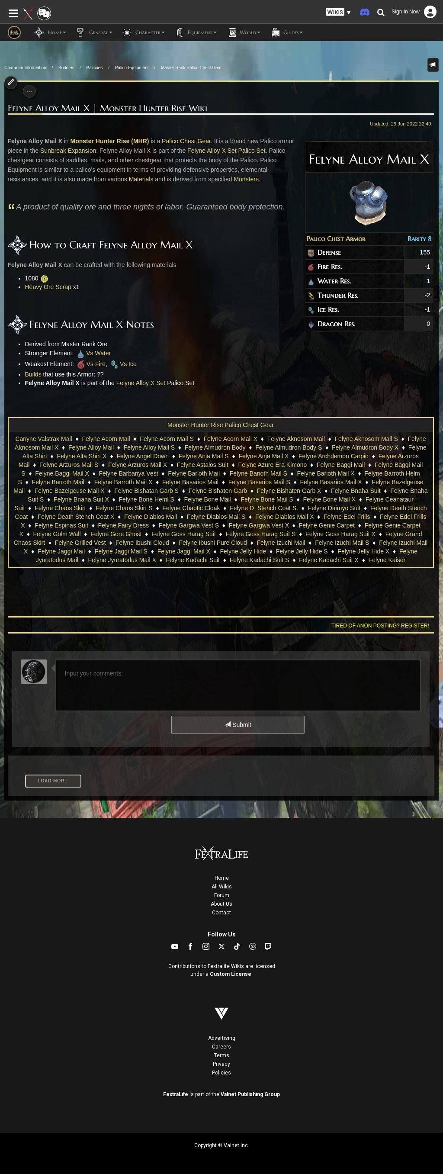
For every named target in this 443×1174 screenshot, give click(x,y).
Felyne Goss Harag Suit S (261, 534)
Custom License (230, 974)
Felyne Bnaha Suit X (81, 499)
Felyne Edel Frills (347, 516)
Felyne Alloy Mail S (149, 447)
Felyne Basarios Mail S (259, 482)
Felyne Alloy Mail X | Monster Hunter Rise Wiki (107, 108)
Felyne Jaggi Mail (61, 551)
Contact (221, 913)
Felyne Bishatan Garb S (146, 490)
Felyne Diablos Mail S (216, 516)
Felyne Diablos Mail (150, 516)
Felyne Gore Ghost (115, 534)
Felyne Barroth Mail (58, 482)
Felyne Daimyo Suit (334, 508)
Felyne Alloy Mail (91, 447)
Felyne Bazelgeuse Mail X (70, 490)
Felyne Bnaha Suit (355, 490)
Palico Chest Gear (186, 141)
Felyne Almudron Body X (365, 447)
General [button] (93, 32)
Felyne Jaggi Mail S (121, 551)
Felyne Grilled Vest (80, 542)
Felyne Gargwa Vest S (189, 525)
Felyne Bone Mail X (329, 499)
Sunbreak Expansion (68, 150)
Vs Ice (123, 363)
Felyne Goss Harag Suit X (340, 534)
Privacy (221, 1064)
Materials (141, 179)
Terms (221, 1055)
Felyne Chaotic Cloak (191, 508)
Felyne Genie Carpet (327, 525)
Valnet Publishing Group (250, 1094)
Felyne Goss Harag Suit (183, 534)
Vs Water (93, 353)
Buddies (66, 67)
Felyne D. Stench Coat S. (264, 508)
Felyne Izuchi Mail (281, 542)
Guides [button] (286, 32)
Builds (33, 374)
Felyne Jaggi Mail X (183, 551)
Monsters (246, 179)
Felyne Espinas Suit (61, 525)
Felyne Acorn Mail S (167, 438)
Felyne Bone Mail (207, 499)
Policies (221, 1073)
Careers (221, 1047)
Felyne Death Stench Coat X (76, 516)
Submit (238, 724)
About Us (221, 904)
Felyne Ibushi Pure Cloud (213, 542)
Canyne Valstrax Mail (43, 438)
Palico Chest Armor (336, 239)
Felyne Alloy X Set (212, 150)
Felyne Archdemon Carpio (334, 456)
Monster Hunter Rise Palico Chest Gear (220, 424)
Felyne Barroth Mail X (123, 482)
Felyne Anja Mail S (204, 456)
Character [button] (143, 32)
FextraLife (175, 1094)
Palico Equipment (132, 67)
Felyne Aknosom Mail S (366, 438)
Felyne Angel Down (142, 456)
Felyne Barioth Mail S (258, 473)
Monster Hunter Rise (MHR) (109, 141)
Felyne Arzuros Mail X (137, 464)
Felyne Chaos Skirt (60, 508)
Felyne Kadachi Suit (193, 559)
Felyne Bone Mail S (267, 499)
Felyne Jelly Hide (243, 551)
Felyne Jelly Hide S (302, 551)
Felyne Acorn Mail (106, 438)
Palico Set (252, 150)
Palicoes (95, 67)
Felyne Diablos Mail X (284, 516)
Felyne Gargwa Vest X (259, 525)
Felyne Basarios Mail (190, 482)
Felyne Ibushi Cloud (142, 542)
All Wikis (222, 887)
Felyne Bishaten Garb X (289, 490)
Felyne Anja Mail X (263, 456)
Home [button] (50, 32)
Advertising (221, 1038)
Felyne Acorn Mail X (231, 438)
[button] (338, 12)
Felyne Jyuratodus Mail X (122, 559)
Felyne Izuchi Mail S (342, 542)
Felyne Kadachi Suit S (259, 559)
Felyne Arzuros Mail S (68, 464)
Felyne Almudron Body (215, 447)
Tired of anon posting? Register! (380, 626)
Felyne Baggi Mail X (62, 473)
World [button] (242, 32)
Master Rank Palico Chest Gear (191, 67)
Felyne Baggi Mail (341, 464)
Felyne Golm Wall (57, 534)
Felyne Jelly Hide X (363, 551)
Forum (221, 895)
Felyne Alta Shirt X (82, 456)
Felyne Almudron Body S (288, 447)
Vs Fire (91, 363)
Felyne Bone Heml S (146, 499)
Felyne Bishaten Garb (218, 490)
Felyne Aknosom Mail (296, 438)
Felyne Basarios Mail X (331, 482)
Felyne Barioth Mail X (326, 473)
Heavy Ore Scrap (48, 286)
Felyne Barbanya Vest (128, 473)
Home (222, 878)
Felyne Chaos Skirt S (124, 508)
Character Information (25, 67)
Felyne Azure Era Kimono (272, 464)
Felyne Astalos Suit (202, 464)
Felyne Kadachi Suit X (329, 559)
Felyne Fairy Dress (123, 525)
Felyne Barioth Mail (194, 473)
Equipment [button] (195, 32)
